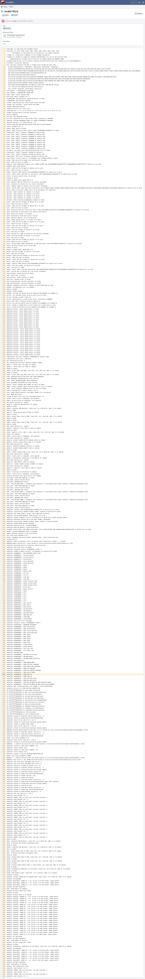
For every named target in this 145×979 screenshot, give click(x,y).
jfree (14, 21)
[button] (143, 2)
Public (15, 15)
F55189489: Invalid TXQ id (15, 35)
